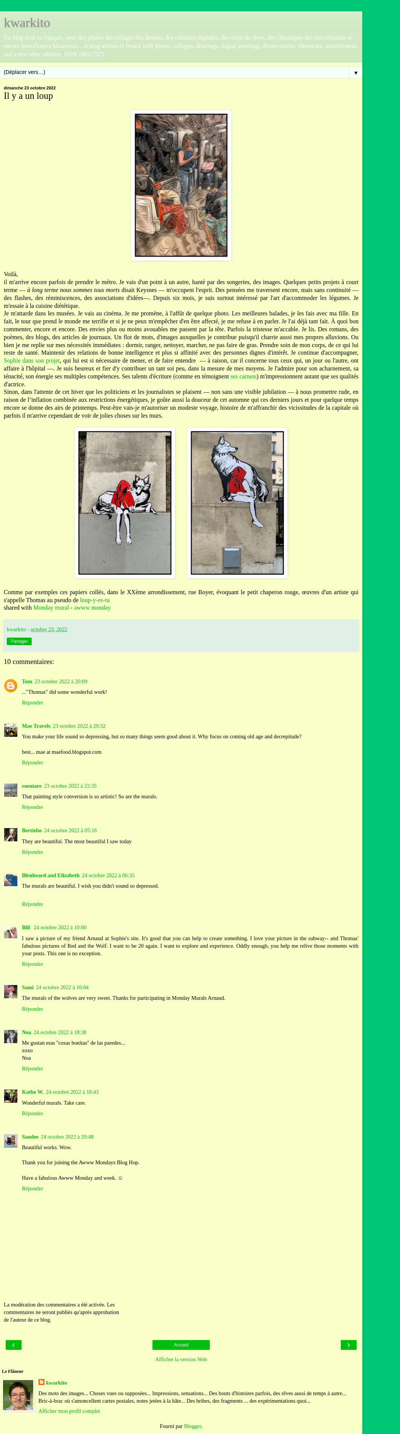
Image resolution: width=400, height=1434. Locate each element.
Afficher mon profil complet (69, 1411)
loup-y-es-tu (94, 600)
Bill (26, 927)
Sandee (30, 1137)
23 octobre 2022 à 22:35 (70, 786)
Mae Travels (36, 726)
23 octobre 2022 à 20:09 (60, 681)
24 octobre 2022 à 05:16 (70, 830)
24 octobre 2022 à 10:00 (60, 927)
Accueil (181, 1345)
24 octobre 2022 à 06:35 (108, 875)
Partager (19, 641)
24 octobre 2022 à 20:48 (67, 1137)
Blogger (192, 1426)
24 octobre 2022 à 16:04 (62, 987)
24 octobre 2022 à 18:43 (72, 1092)
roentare (32, 786)
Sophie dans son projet (32, 360)
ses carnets (243, 376)
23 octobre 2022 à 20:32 (79, 726)
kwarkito (27, 22)
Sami (28, 987)
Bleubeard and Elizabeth (51, 875)
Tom (27, 681)
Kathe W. (33, 1092)
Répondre (32, 702)
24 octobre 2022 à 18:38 (60, 1032)
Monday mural (51, 607)
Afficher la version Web (181, 1359)
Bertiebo (32, 830)
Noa (26, 1032)
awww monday (92, 607)
